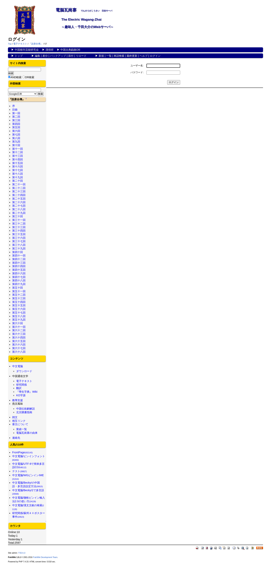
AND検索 (16, 77)
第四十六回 (19, 273)
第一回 (16, 113)
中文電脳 (17, 366)
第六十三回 (19, 333)
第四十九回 (19, 284)
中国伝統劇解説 (25, 408)
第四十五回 (19, 269)
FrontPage (22, 452)
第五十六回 (19, 308)
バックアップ (58, 55)
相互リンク (19, 420)
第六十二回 (19, 330)
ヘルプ (144, 55)
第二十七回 (19, 205)
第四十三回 (19, 262)
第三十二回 (19, 223)
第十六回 (17, 166)
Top (10, 44)
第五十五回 (19, 305)
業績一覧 (21, 429)
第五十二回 (19, 294)
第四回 (16, 123)
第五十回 (17, 287)
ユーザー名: (137, 65)
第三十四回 (19, 230)
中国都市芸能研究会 (27, 49)
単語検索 (119, 55)
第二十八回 (19, 209)
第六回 (16, 130)
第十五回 (17, 163)
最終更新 (132, 55)
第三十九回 (19, 248)
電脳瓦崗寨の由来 (27, 432)
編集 (37, 55)
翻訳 (19, 388)
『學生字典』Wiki (26, 391)
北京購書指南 (24, 412)
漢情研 (50, 49)
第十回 (16, 145)
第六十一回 (19, 326)
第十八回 (17, 173)
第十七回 (17, 170)
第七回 (16, 134)
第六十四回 (19, 337)
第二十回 (17, 180)
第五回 (16, 127)
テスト (19, 471)
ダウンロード (24, 371)
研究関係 (21, 384)
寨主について (20, 424)
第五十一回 (19, 291)
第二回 (16, 116)
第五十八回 (19, 316)
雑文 (15, 417)
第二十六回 (19, 202)
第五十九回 (19, 319)
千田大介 (22, 553)
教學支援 (17, 400)
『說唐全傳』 (36, 44)
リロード (81, 55)
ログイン (155, 55)
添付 (71, 55)
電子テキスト (20, 44)
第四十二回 (19, 259)
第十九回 (17, 177)
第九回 (16, 141)
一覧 (109, 55)
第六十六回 (19, 344)
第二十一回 (19, 184)
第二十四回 (19, 195)
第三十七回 (19, 241)
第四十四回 (19, 266)
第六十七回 (19, 348)
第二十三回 (19, 191)
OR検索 (29, 77)
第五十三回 (19, 298)
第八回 (16, 138)
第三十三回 (19, 227)
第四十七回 (19, 277)
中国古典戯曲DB (70, 49)
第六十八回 (19, 351)
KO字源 (21, 395)
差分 (45, 55)
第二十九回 (19, 212)
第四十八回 (19, 280)
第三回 (16, 120)
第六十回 (17, 323)
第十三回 (17, 155)
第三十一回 (19, 219)
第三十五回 (19, 234)
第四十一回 (19, 255)
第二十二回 (19, 187)
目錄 (15, 109)
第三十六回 (19, 237)
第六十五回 (19, 341)
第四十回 (17, 252)
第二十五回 (19, 198)
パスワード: (137, 72)
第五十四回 (19, 301)
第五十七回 (19, 312)
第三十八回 (19, 244)
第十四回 (17, 159)
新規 (101, 55)
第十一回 (17, 148)
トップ (19, 55)
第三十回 (17, 216)
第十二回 (17, 152)
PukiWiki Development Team (45, 557)
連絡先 (16, 437)
